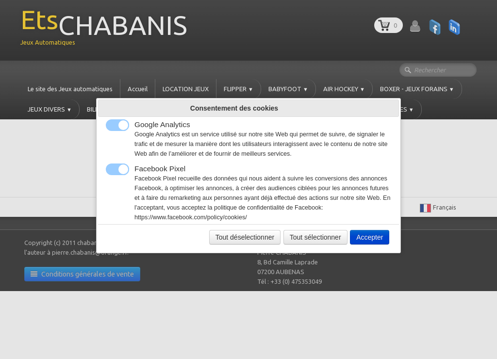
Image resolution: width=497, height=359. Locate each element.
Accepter (369, 237)
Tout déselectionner (244, 237)
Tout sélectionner (315, 237)
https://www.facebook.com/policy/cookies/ (190, 217)
